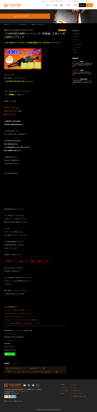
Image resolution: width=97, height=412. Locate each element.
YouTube (12, 346)
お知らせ (76, 36)
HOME (63, 384)
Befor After (76, 33)
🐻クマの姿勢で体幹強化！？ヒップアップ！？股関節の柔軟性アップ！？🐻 (25, 368)
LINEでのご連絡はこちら (21, 391)
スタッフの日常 (78, 44)
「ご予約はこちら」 (11, 333)
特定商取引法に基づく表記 (79, 396)
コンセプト (64, 387)
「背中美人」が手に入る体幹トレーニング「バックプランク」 (19, 316)
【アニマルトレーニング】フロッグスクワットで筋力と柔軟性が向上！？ (22, 320)
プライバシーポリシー (78, 393)
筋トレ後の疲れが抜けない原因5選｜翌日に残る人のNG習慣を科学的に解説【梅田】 (82, 65)
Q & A (75, 39)
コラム (75, 41)
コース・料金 (64, 390)
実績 (62, 393)
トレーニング (62, 30)
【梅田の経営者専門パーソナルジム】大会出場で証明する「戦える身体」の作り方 (82, 82)
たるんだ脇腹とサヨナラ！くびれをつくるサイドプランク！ (19, 313)
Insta (9, 346)
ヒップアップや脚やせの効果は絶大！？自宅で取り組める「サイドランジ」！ (23, 323)
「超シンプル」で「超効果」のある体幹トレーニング (17, 310)
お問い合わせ (76, 390)
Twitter (5, 346)
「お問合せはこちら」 (11, 340)
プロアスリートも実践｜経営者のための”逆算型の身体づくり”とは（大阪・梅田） (82, 74)
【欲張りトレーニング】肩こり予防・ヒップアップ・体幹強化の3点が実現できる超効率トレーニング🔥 (32, 371)
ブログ (18, 363)
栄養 (75, 49)
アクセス (76, 52)
